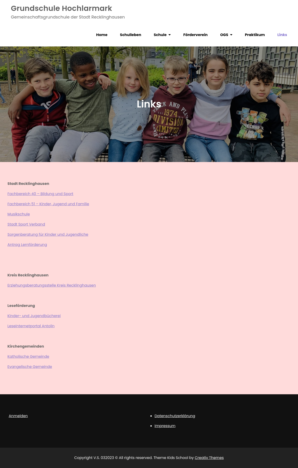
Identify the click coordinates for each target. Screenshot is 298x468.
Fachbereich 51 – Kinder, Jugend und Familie (48, 204)
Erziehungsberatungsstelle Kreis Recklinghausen (51, 285)
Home (101, 34)
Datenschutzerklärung (175, 416)
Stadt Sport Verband (26, 224)
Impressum (165, 425)
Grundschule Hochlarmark (61, 8)
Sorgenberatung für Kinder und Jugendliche (47, 234)
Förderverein (195, 34)
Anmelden (18, 416)
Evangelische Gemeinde (29, 366)
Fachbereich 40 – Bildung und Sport (40, 193)
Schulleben (130, 34)
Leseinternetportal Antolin (31, 326)
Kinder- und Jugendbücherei (34, 315)
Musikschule (18, 214)
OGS (224, 34)
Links (282, 34)
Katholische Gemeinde (28, 356)
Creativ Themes (209, 457)
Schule (160, 34)
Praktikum (255, 34)
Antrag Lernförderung (27, 244)
